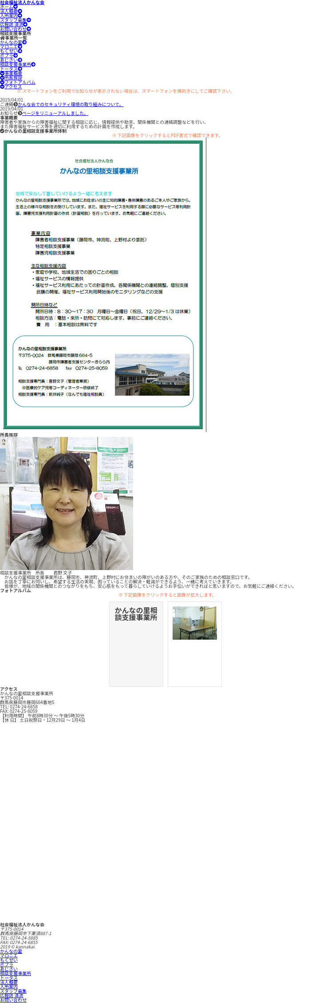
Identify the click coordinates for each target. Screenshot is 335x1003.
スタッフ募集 (15, 19)
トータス (11, 68)
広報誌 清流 (14, 24)
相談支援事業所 (17, 64)
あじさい (11, 59)
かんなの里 (13, 42)
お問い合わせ (15, 28)
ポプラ (9, 55)
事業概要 (11, 73)
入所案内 (11, 15)
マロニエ (11, 46)
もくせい (11, 50)
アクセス (11, 86)
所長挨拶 (11, 77)
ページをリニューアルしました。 (55, 113)
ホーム (9, 6)
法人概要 (11, 11)
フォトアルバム (17, 82)
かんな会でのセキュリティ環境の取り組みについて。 (71, 104)
